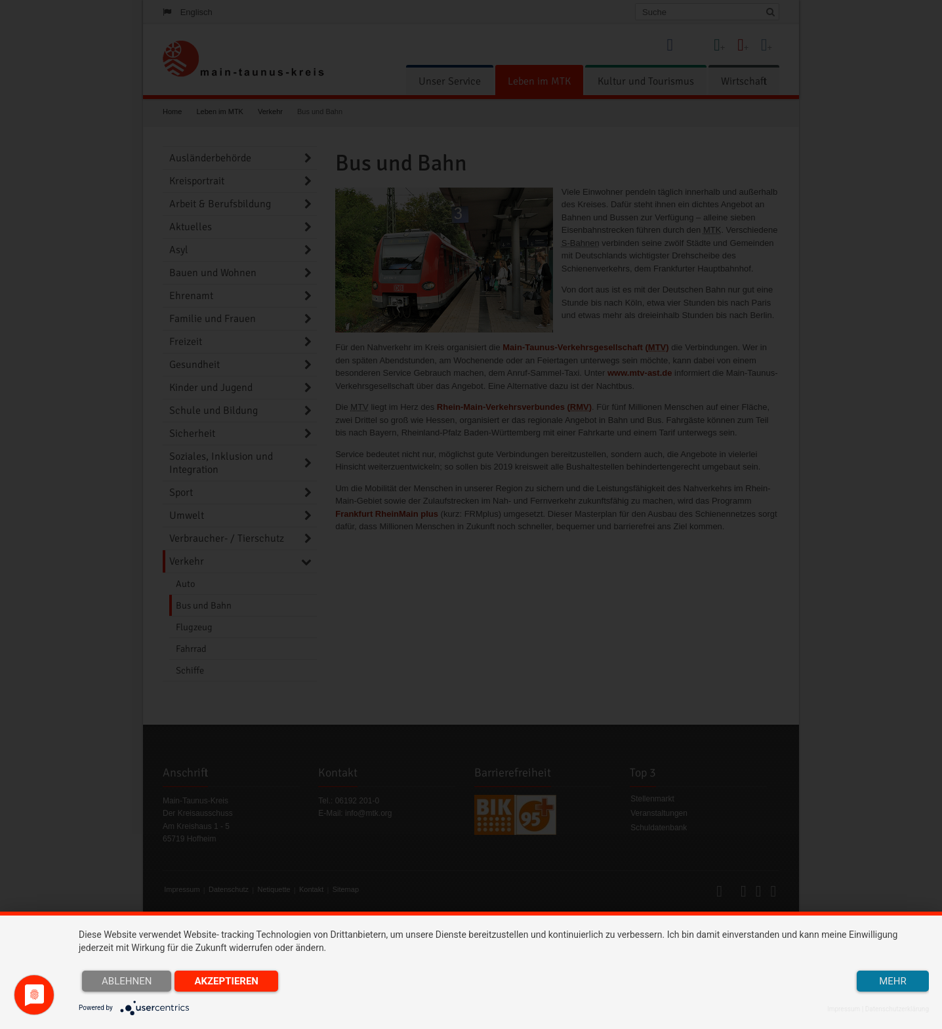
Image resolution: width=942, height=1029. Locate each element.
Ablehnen (127, 981)
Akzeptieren (226, 981)
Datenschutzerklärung (897, 1009)
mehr (893, 981)
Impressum (843, 1009)
